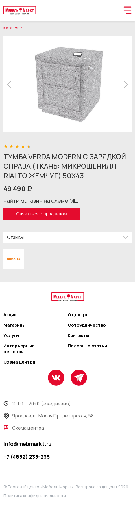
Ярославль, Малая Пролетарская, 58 (48, 416)
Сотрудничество (87, 325)
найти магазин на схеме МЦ (40, 200)
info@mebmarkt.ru (27, 443)
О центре (78, 315)
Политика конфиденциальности (34, 495)
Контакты (78, 335)
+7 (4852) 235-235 (26, 456)
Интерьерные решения (19, 349)
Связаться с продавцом (41, 213)
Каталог (11, 28)
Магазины (14, 325)
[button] (11, 85)
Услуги (11, 335)
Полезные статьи (87, 346)
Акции (10, 315)
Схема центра (19, 362)
